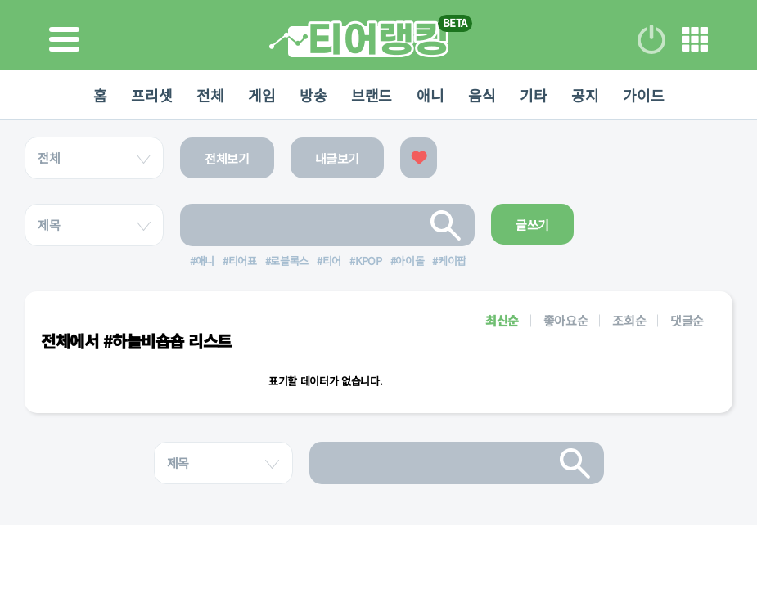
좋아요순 (565, 320)
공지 (584, 95)
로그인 (651, 39)
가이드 (643, 95)
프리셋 (151, 95)
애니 (430, 95)
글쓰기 (532, 224)
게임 (261, 95)
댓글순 (687, 320)
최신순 (502, 320)
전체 (209, 95)
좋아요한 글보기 (418, 157)
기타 (533, 95)
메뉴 (695, 39)
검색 (446, 225)
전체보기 (227, 158)
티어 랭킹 (358, 38)
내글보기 (337, 158)
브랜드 (371, 95)
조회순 (629, 320)
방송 (313, 95)
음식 (481, 95)
